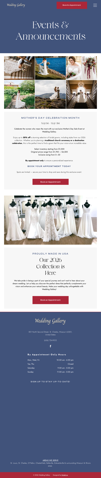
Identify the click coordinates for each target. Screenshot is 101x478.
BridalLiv (64, 475)
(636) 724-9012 (50, 340)
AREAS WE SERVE (50, 460)
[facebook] (50, 346)
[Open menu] (95, 5)
